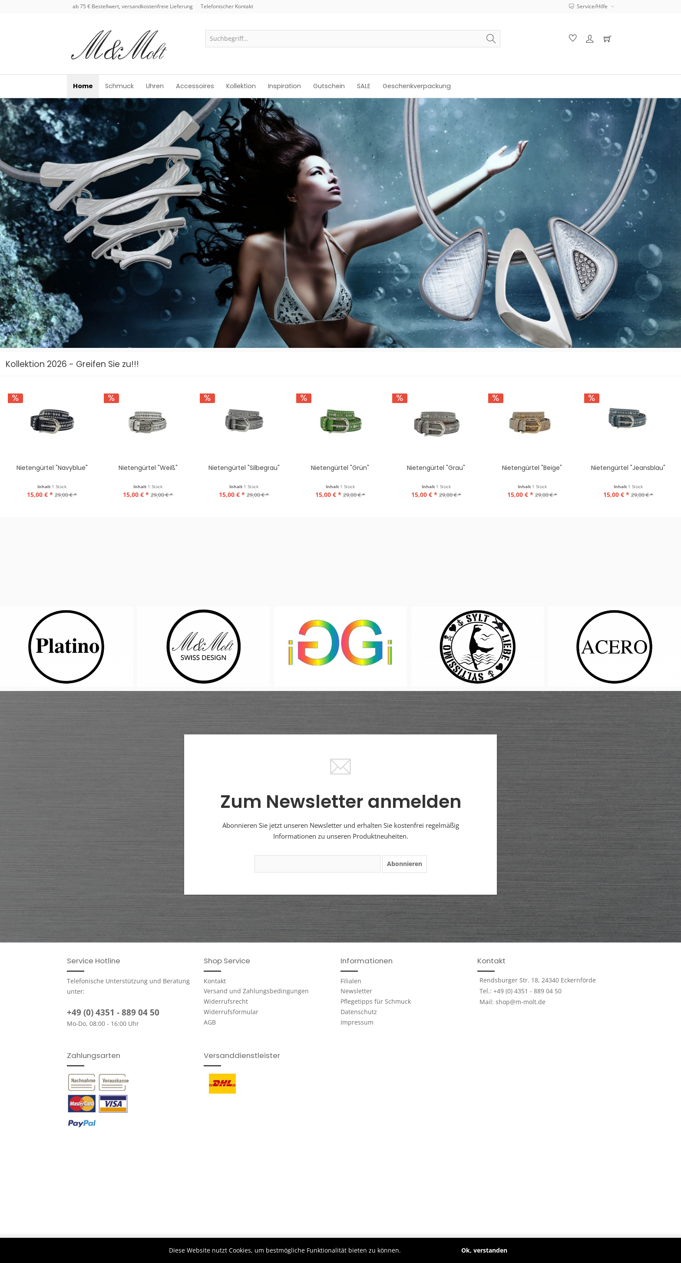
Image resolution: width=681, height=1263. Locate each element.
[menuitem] (352, 38)
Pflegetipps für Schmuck (375, 1001)
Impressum (357, 1022)
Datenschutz (358, 1012)
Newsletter (356, 991)
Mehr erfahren (424, 1250)
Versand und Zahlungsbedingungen (256, 991)
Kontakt (215, 981)
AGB (210, 1022)
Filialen (350, 981)
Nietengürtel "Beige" (532, 467)
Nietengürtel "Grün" (340, 467)
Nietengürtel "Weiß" (148, 467)
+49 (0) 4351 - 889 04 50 (113, 1012)
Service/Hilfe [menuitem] (589, 6)
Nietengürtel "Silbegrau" (244, 467)
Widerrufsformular (231, 1012)
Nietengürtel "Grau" (436, 467)
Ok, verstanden (484, 1250)
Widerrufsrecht (226, 1001)
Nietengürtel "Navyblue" (52, 467)
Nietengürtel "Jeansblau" (628, 467)
